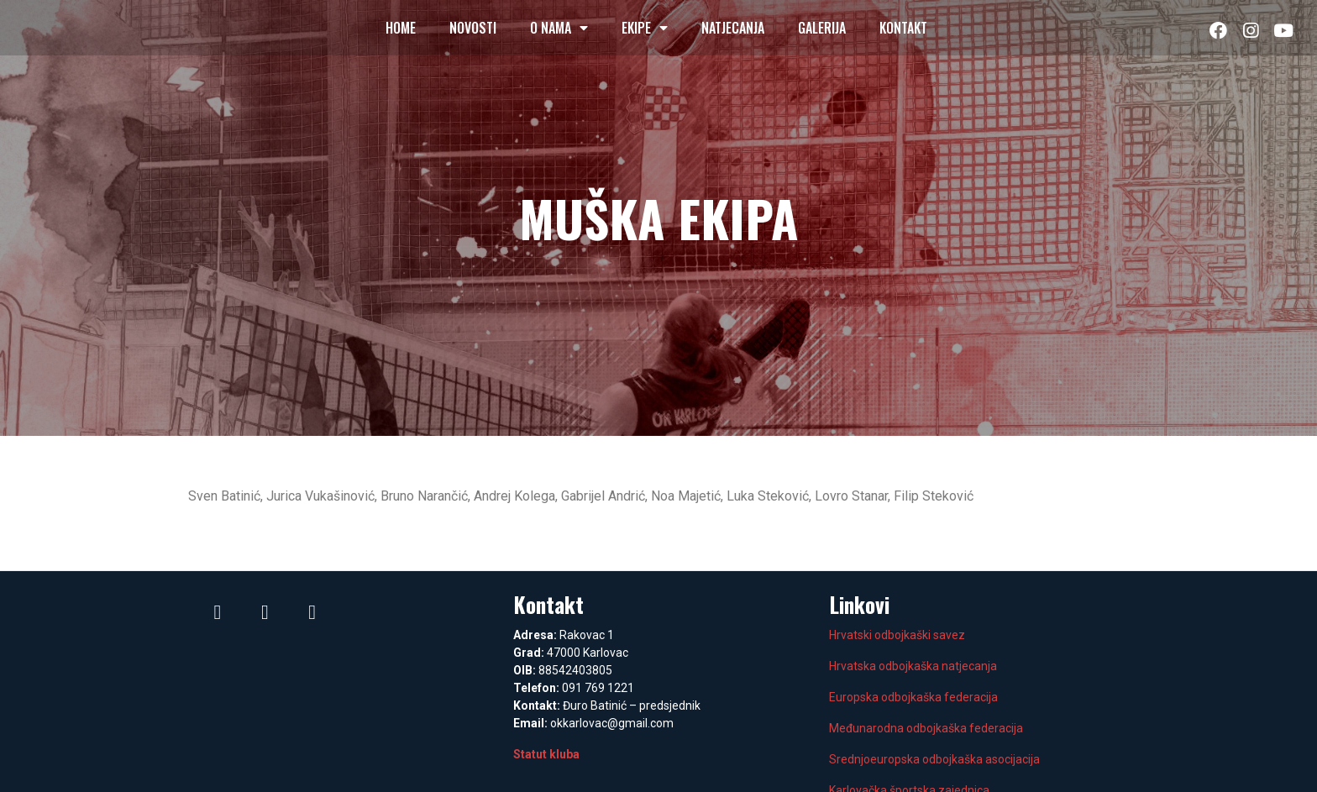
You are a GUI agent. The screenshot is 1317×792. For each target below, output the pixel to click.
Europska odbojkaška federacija (913, 697)
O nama (559, 28)
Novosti (472, 28)
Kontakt (903, 28)
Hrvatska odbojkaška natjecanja (913, 666)
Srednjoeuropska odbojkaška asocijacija (934, 759)
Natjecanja (732, 28)
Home (401, 28)
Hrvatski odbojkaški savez (897, 635)
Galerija (822, 28)
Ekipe (645, 28)
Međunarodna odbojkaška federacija (926, 728)
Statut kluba (546, 754)
